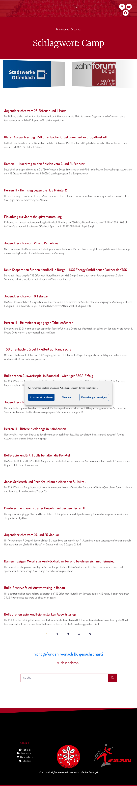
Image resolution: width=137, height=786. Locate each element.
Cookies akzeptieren (41, 397)
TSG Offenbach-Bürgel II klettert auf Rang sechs (37, 349)
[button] (76, 9)
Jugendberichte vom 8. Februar (26, 296)
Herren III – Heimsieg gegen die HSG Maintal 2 (35, 190)
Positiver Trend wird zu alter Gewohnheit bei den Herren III (44, 508)
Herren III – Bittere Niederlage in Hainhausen (35, 428)
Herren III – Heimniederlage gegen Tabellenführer (38, 322)
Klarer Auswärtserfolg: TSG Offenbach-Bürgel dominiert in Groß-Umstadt (55, 137)
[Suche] (112, 678)
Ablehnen (67, 397)
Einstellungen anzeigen (94, 397)
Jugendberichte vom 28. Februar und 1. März (35, 110)
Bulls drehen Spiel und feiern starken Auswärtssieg (40, 614)
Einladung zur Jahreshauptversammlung (33, 216)
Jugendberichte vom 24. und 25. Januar (31, 534)
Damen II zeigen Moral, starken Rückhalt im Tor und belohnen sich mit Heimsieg (59, 561)
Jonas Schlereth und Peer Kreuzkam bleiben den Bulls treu (45, 481)
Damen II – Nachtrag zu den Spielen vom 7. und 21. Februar (44, 163)
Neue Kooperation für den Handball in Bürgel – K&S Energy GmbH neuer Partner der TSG (65, 269)
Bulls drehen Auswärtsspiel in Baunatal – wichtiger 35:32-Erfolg (48, 375)
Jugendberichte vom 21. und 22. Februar (32, 243)
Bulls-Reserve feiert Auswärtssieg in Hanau (34, 587)
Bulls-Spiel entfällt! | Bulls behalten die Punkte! (37, 455)
